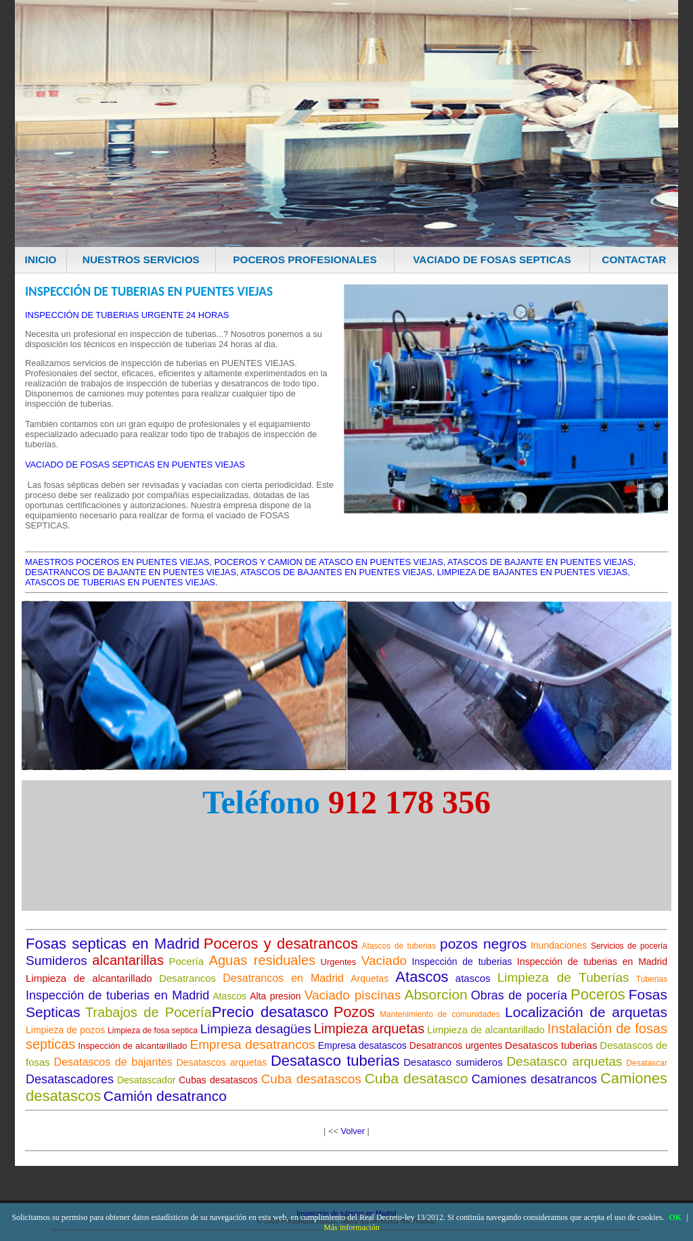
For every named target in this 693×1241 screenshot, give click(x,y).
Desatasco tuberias (335, 1060)
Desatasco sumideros (452, 1062)
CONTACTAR (634, 259)
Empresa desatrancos (252, 1044)
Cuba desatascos (311, 1079)
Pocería (186, 961)
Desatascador (146, 1080)
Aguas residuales (262, 960)
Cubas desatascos (218, 1080)
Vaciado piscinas (353, 995)
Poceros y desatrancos (281, 943)
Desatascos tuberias (551, 1045)
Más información (351, 1227)
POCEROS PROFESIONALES (305, 259)
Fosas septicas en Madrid (113, 943)
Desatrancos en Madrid (283, 978)
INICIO (41, 259)
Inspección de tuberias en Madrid (592, 961)
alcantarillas (128, 960)
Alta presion (275, 996)
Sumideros (56, 960)
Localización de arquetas (586, 1012)
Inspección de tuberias (462, 961)
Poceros (598, 994)
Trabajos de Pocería (148, 1012)
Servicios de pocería (629, 946)
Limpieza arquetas (368, 1028)
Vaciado (384, 960)
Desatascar (646, 1063)
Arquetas (369, 978)
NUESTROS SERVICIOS (141, 259)
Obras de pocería (519, 995)
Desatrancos (187, 978)
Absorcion (435, 994)
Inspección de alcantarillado (132, 1046)
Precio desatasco (270, 1011)
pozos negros (483, 943)
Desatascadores (70, 1079)
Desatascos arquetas (222, 1062)
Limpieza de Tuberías (563, 977)
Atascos (421, 976)
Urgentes (339, 962)
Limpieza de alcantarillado (89, 978)
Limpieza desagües (255, 1029)
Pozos (354, 1011)
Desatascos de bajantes (113, 1062)
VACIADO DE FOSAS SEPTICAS (492, 259)
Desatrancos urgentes (455, 1045)
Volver (352, 1131)
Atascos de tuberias (399, 946)
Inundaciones (559, 945)
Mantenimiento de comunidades (440, 1014)
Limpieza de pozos (65, 1029)
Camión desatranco (165, 1096)
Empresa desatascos (362, 1045)
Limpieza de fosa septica (153, 1030)
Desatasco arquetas (564, 1061)
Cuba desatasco (416, 1078)
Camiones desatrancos (534, 1079)
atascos (473, 978)
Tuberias (651, 979)
